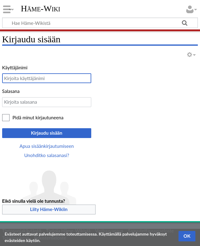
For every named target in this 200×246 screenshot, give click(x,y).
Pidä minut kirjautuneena (38, 117)
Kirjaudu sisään (46, 133)
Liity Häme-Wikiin (49, 209)
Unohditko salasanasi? (46, 155)
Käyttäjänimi (15, 67)
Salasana (11, 91)
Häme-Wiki (40, 8)
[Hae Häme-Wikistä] (100, 23)
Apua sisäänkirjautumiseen (46, 146)
